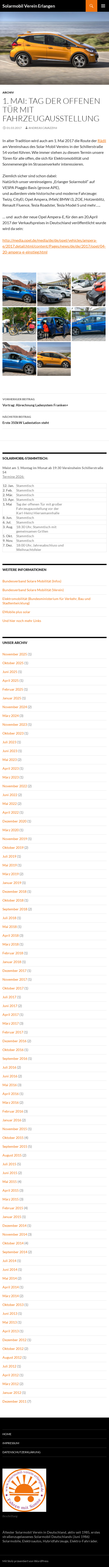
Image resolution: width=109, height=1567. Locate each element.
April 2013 (10, 1331)
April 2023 (10, 768)
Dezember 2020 (14, 821)
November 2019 (14, 839)
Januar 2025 (11, 698)
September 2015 (14, 1146)
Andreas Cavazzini (42, 128)
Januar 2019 (11, 883)
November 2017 (14, 979)
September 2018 (14, 909)
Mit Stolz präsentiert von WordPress (25, 1561)
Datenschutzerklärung (21, 1452)
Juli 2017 (9, 997)
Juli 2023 (9, 742)
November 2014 (14, 1234)
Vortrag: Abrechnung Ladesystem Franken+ (54, 401)
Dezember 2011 (14, 1401)
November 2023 (14, 724)
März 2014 (10, 1296)
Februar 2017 (12, 1032)
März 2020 (10, 830)
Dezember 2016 (14, 1041)
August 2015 (12, 1155)
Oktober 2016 (13, 1050)
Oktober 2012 (13, 1348)
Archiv (8, 92)
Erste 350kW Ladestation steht (54, 419)
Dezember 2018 (14, 891)
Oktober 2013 (13, 1305)
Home (6, 1434)
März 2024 (10, 716)
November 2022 (14, 786)
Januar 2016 (11, 1120)
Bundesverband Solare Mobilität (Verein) (33, 590)
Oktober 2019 (13, 847)
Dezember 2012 (14, 1340)
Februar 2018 (12, 953)
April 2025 (10, 680)
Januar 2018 (11, 962)
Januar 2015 (11, 1217)
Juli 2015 (9, 1164)
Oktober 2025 (13, 663)
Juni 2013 (9, 1313)
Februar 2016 (12, 1111)
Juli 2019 (9, 856)
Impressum (10, 1443)
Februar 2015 (12, 1208)
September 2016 (14, 1058)
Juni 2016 (9, 1076)
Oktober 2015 (13, 1138)
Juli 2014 (9, 1261)
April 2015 (10, 1190)
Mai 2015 (9, 1181)
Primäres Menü (103, 6)
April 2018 (10, 935)
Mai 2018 (9, 927)
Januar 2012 (11, 1392)
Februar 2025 (12, 689)
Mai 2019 (9, 865)
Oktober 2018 (13, 900)
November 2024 (14, 707)
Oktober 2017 (13, 988)
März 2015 (10, 1199)
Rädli (102, 140)
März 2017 (10, 1023)
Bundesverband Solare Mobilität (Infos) (31, 581)
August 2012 (12, 1357)
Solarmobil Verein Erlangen (28, 6)
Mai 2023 (9, 759)
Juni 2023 (9, 751)
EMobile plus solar (16, 612)
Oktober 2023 (13, 733)
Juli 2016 (9, 1067)
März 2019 (10, 874)
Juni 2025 (9, 672)
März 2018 (10, 944)
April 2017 (10, 1014)
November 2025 (14, 654)
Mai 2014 (9, 1278)
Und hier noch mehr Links (21, 621)
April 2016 (10, 1094)
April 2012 (10, 1375)
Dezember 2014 (14, 1225)
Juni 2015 (9, 1173)
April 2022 (10, 812)
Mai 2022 (9, 803)
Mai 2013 (9, 1322)
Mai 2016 (9, 1085)
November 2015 (14, 1129)
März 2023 (10, 777)
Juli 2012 (9, 1366)
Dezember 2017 (14, 970)
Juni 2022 (9, 795)
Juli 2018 (9, 918)
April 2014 (10, 1287)
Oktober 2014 (13, 1243)
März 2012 (10, 1384)
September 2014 (14, 1252)
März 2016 (10, 1102)
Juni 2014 (9, 1269)
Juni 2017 (9, 1006)
